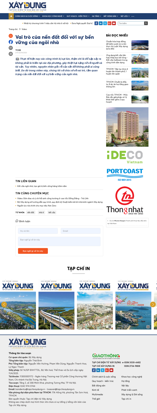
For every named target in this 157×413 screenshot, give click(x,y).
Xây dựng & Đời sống (131, 394)
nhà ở (41, 212)
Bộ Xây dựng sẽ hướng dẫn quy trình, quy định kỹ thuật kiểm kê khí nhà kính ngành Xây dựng (60, 202)
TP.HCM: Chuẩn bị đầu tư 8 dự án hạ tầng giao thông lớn (117, 84)
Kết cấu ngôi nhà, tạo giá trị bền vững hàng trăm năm (42, 186)
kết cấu (52, 212)
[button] (133, 16)
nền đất (30, 212)
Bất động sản (111, 16)
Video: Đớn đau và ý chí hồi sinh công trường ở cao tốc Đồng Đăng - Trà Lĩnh (53, 198)
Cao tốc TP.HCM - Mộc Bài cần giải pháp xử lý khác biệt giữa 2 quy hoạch (117, 98)
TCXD (18, 50)
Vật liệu (125, 16)
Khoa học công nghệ (53, 16)
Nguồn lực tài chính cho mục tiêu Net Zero (36, 205)
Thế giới (96, 398)
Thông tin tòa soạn (20, 353)
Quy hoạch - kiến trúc (78, 16)
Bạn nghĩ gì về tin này (33, 251)
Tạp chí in (126, 398)
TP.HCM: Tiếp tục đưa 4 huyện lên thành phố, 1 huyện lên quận (117, 71)
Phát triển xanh (129, 390)
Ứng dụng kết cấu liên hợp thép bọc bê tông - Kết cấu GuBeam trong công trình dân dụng (117, 59)
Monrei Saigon (119, 221)
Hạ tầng (96, 16)
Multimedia (97, 394)
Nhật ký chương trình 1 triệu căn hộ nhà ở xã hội (51, 23)
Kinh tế (95, 390)
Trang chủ (13, 29)
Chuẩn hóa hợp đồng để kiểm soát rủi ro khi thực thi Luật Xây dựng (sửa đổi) (117, 45)
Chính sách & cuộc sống (27, 16)
